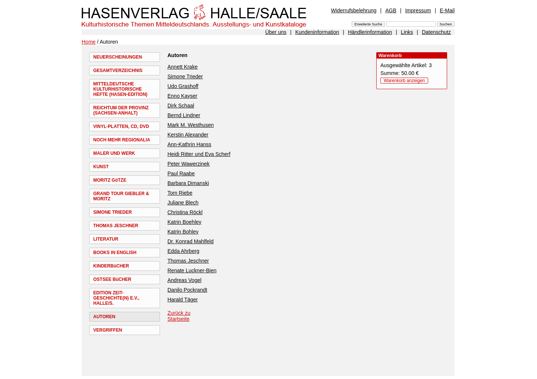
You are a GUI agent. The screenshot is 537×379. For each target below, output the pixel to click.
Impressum (418, 10)
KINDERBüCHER (111, 266)
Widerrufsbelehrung (353, 10)
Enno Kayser (182, 96)
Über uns (275, 32)
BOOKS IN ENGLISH (114, 252)
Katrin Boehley (184, 222)
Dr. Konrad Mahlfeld (190, 241)
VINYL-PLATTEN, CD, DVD (121, 126)
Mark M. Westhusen (190, 125)
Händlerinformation (370, 32)
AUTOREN (104, 316)
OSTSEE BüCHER (112, 279)
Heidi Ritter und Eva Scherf (198, 154)
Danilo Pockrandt (187, 290)
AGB (390, 10)
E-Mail (447, 10)
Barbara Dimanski (188, 183)
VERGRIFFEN (107, 330)
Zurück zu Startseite (178, 316)
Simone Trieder (185, 76)
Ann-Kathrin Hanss (189, 144)
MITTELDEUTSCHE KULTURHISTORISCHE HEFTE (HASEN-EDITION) (120, 89)
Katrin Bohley (182, 232)
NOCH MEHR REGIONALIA (121, 139)
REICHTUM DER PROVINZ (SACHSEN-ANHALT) (121, 110)
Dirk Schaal (180, 106)
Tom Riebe (179, 193)
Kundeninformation (317, 32)
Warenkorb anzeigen (404, 80)
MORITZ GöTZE (109, 180)
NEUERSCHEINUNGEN (117, 57)
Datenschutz (436, 32)
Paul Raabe (181, 173)
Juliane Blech (182, 203)
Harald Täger (182, 300)
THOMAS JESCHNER (115, 225)
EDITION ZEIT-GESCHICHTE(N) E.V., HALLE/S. (116, 298)
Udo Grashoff (182, 86)
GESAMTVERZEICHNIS (117, 70)
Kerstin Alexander (187, 135)
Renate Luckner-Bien (192, 270)
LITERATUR (105, 239)
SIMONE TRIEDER (112, 212)
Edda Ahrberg (183, 251)
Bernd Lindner (183, 115)
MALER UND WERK (114, 153)
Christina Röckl (184, 212)
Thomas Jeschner (188, 261)
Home (88, 42)
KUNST (101, 166)
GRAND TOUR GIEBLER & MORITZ (121, 196)
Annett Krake (182, 67)
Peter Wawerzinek (188, 164)
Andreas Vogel (184, 280)
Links (407, 32)
